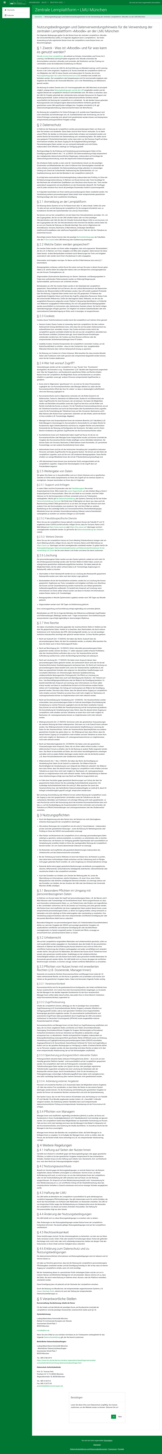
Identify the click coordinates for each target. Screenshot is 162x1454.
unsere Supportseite (74, 491)
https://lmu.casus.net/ (78, 527)
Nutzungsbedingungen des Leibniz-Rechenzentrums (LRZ (58, 76)
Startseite (38, 17)
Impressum (112, 1449)
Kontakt (121, 1449)
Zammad (45, 1291)
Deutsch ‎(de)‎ (56, 2)
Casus (39, 1291)
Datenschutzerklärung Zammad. (49, 501)
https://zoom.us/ (43, 545)
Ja (113, 1417)
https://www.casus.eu (58, 527)
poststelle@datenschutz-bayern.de (50, 1386)
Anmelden (156, 3)
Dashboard (34, 2)
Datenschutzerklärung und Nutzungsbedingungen (88, 1449)
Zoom (52, 1291)
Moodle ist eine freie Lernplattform (50, 56)
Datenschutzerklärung (52, 1337)
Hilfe (44, 2)
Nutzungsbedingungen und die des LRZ (69, 90)
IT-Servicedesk (49, 240)
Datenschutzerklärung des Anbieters (90, 530)
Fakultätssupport (78, 488)
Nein (120, 1417)
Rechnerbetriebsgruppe (85, 237)
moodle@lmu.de (43, 1330)
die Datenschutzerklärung (65, 499)
